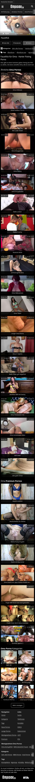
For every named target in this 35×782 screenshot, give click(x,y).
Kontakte (20, 723)
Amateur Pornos (17, 12)
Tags (2, 723)
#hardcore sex (21, 52)
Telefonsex (21, 719)
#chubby (21, 762)
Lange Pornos (5, 731)
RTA (19, 739)
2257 (19, 735)
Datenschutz (22, 731)
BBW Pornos (17, 755)
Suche (19, 715)
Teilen (28, 43)
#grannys (31, 52)
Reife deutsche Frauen (21, 747)
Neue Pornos (5, 727)
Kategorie (4, 719)
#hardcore (11, 52)
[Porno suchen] (2, 7)
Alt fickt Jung (5, 12)
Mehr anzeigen (17, 705)
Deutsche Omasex (7, 2)
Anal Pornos (29, 12)
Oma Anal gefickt (7, 747)
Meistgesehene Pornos (8, 735)
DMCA (20, 727)
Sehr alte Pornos (17, 48)
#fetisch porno (29, 762)
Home (3, 715)
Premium (4, 739)
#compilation (5, 762)
